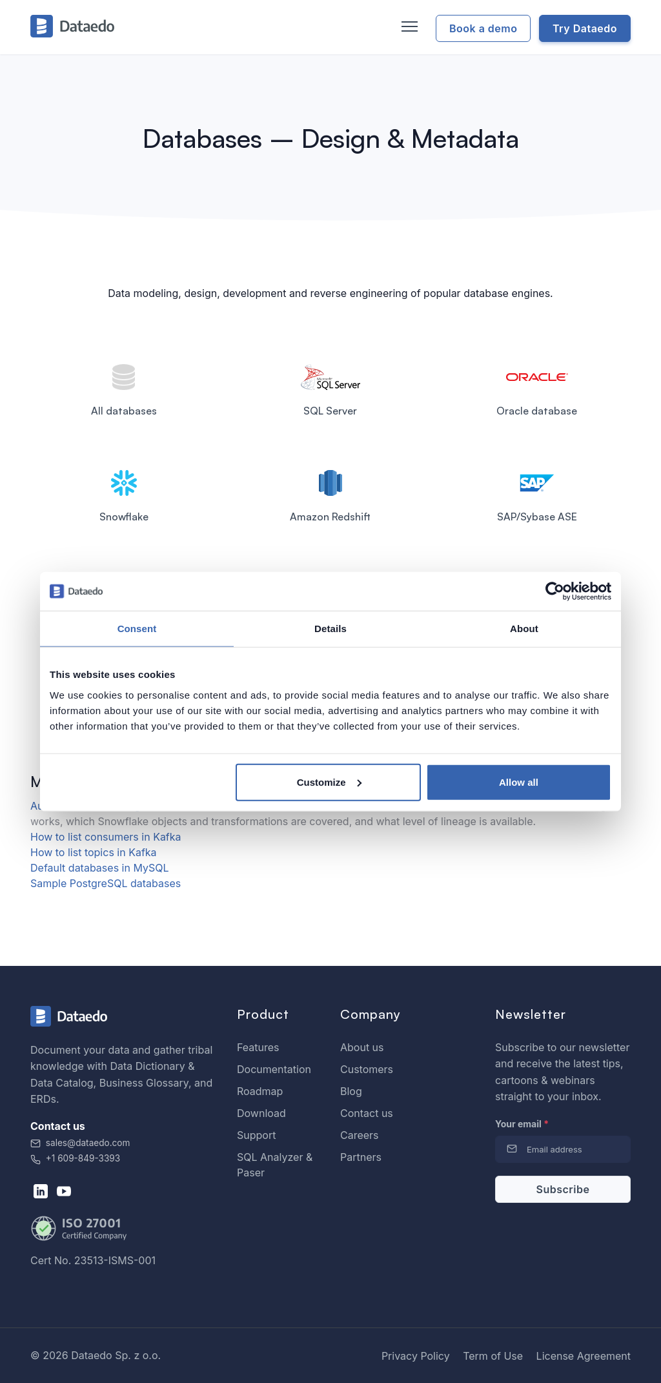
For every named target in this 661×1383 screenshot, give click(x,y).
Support (256, 1135)
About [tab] (524, 628)
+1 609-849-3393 (75, 1158)
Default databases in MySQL (99, 867)
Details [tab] (330, 628)
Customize (329, 781)
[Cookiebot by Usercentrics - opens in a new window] (554, 591)
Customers (366, 1069)
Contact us (366, 1113)
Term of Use (493, 1355)
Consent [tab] (137, 628)
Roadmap (260, 1091)
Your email (522, 1123)
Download (261, 1113)
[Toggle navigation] (408, 27)
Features (258, 1047)
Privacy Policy (415, 1355)
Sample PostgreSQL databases (105, 883)
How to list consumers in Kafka (105, 836)
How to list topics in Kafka (93, 852)
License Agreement (583, 1355)
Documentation (274, 1069)
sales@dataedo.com (80, 1143)
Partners (360, 1157)
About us (362, 1047)
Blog (351, 1091)
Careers (359, 1135)
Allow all (518, 781)
